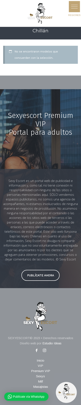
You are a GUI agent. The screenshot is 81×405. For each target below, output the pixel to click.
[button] (74, 6)
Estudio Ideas (51, 343)
